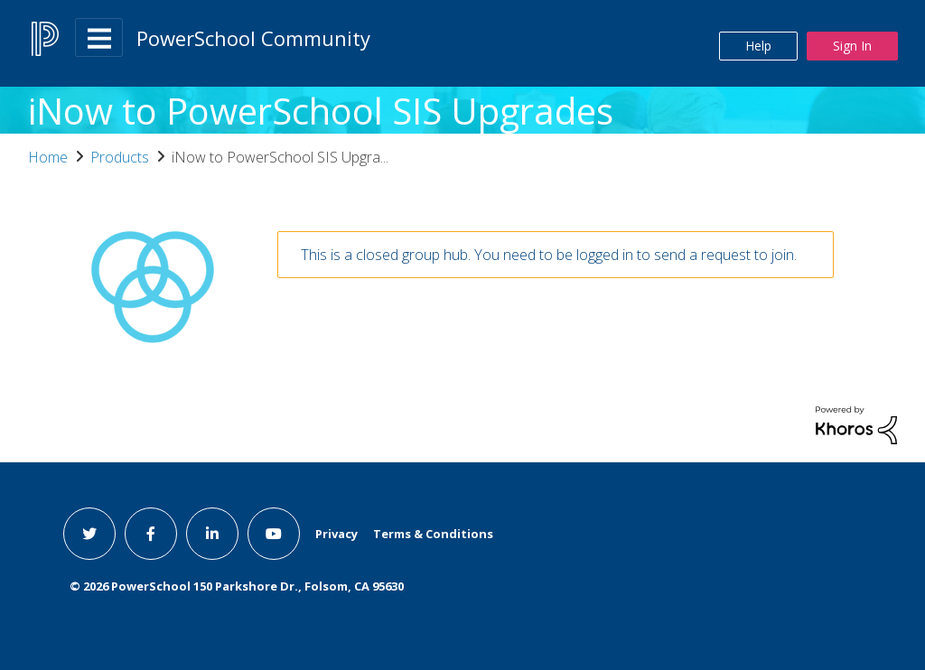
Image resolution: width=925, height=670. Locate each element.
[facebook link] (151, 533)
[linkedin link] (212, 533)
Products (119, 157)
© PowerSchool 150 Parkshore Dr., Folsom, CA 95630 (237, 586)
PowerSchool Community (253, 37)
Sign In (852, 45)
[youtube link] (274, 533)
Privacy (336, 534)
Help (758, 45)
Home (48, 157)
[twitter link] (89, 533)
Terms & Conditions (433, 534)
